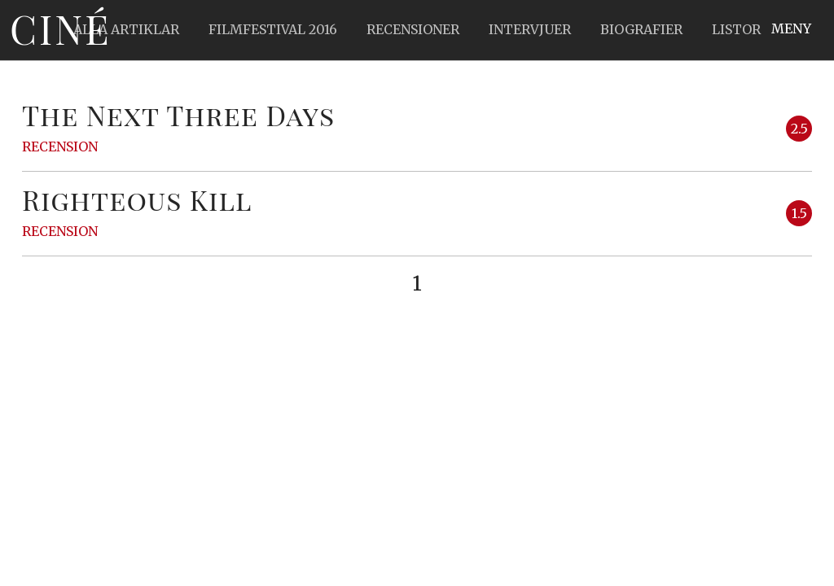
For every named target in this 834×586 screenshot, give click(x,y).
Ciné (60, 28)
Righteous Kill (137, 199)
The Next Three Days (178, 114)
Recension (60, 146)
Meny (791, 28)
